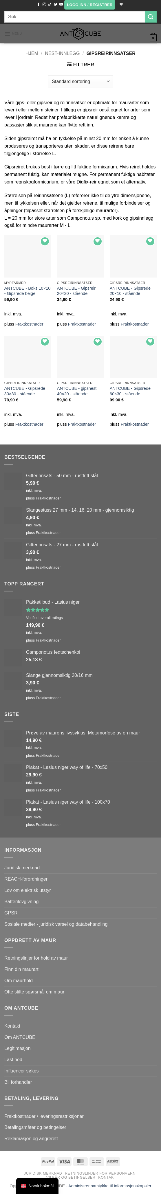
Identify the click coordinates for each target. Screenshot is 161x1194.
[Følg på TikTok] (49, 5)
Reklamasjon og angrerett (31, 1138)
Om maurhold (18, 980)
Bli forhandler (18, 1082)
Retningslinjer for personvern (100, 1173)
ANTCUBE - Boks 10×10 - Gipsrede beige (27, 291)
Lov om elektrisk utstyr (27, 890)
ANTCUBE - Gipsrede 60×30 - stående (130, 391)
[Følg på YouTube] (60, 5)
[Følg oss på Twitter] (54, 5)
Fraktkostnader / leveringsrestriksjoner (44, 1116)
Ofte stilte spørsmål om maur (34, 991)
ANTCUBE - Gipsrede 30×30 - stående (24, 391)
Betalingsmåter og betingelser (35, 1127)
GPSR (11, 912)
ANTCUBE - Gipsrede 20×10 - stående (130, 291)
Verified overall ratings (44, 618)
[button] (89, 5)
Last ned (13, 1059)
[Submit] (151, 16)
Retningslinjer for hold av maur (36, 957)
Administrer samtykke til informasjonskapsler (109, 1186)
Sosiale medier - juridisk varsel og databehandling (56, 924)
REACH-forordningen (26, 878)
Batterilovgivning (21, 901)
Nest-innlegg (62, 53)
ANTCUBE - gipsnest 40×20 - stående (76, 391)
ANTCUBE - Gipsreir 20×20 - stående (76, 291)
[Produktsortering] (80, 81)
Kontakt (12, 1025)
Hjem (31, 53)
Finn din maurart (21, 969)
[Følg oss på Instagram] (43, 5)
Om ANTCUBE (19, 1037)
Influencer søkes (21, 1070)
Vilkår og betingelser (71, 1177)
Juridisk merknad (22, 867)
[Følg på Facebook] (38, 5)
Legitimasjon (17, 1048)
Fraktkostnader (29, 324)
